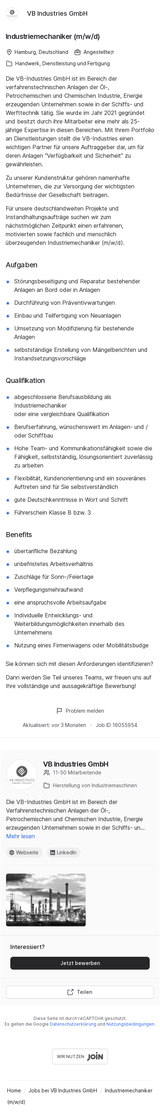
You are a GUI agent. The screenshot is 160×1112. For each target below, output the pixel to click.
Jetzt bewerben (80, 963)
